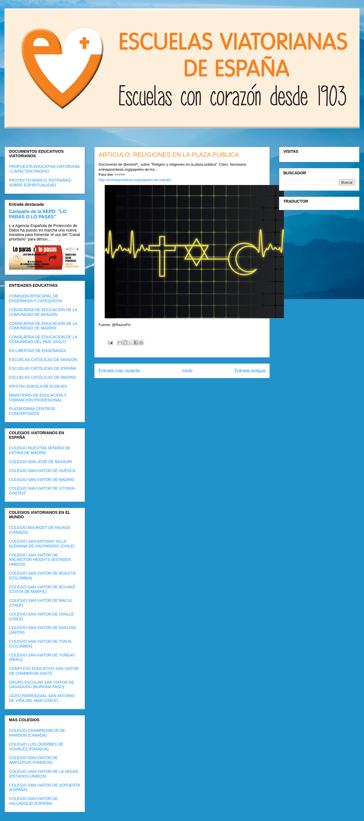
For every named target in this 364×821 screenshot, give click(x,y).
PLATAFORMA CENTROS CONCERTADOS (32, 411)
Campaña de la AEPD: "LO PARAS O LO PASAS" (37, 214)
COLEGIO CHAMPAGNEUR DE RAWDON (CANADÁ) (37, 732)
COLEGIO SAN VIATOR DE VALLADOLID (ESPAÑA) (33, 801)
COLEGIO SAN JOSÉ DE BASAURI (40, 461)
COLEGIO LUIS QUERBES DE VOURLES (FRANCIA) (36, 746)
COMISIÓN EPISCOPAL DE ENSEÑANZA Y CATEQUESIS (35, 298)
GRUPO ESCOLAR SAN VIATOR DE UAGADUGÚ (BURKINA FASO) (41, 684)
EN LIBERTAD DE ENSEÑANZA (37, 350)
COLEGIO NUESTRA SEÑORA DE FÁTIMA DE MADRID (39, 450)
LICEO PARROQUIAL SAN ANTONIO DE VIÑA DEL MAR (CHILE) (42, 698)
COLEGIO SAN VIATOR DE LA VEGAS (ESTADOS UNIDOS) (43, 773)
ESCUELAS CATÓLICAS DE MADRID (42, 377)
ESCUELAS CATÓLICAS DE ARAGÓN (43, 359)
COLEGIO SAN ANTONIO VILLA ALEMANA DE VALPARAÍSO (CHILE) (41, 543)
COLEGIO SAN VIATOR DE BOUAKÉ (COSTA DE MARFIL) (42, 589)
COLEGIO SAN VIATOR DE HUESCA (42, 470)
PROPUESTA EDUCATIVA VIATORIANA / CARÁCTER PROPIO (44, 169)
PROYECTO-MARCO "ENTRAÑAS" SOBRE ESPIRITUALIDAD (40, 182)
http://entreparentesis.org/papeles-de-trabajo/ (135, 180)
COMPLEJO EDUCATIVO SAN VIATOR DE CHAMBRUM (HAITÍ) (44, 671)
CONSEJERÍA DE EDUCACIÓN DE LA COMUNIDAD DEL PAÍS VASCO (43, 339)
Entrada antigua (250, 370)
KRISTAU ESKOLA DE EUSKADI (38, 386)
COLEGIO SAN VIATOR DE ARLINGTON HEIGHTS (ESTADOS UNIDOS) (40, 560)
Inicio (187, 370)
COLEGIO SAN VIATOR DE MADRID (41, 479)
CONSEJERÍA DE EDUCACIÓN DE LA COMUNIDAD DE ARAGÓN (43, 312)
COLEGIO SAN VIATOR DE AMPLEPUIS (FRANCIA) (33, 760)
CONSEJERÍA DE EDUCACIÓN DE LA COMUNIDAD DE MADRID (43, 325)
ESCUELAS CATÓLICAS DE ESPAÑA (42, 368)
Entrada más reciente (119, 370)
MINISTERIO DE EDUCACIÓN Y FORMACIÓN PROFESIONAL (38, 397)
